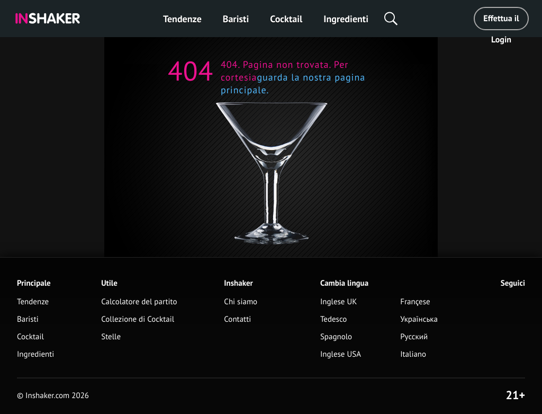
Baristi (236, 19)
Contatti (237, 319)
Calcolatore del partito (139, 302)
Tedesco (333, 319)
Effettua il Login (501, 21)
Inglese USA (340, 354)
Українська (419, 319)
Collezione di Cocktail (137, 319)
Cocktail (286, 19)
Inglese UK (338, 302)
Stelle (111, 337)
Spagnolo (336, 337)
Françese (415, 302)
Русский (414, 337)
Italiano (413, 354)
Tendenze (182, 19)
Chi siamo (240, 302)
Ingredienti (345, 19)
